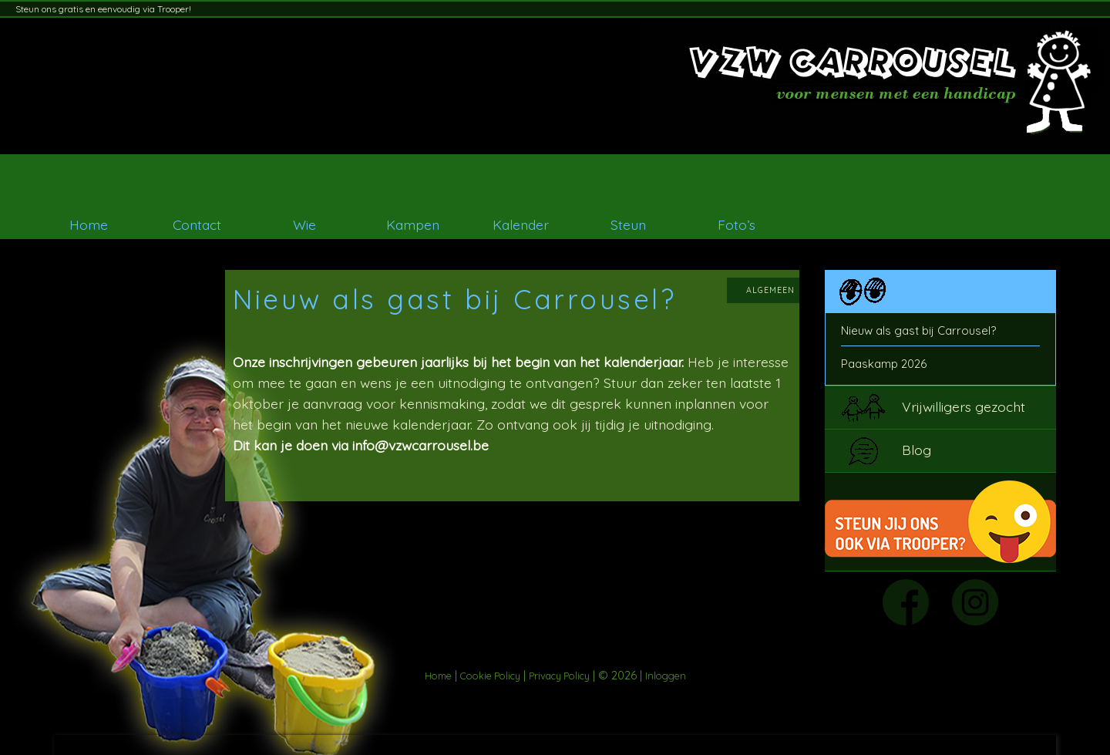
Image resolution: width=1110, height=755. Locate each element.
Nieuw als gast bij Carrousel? (918, 330)
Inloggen (665, 675)
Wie (304, 224)
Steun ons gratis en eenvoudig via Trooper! (103, 9)
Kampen (412, 224)
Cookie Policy (490, 675)
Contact (197, 224)
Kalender (521, 224)
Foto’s (736, 224)
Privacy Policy (559, 675)
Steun (628, 224)
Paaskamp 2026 (884, 363)
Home (88, 224)
